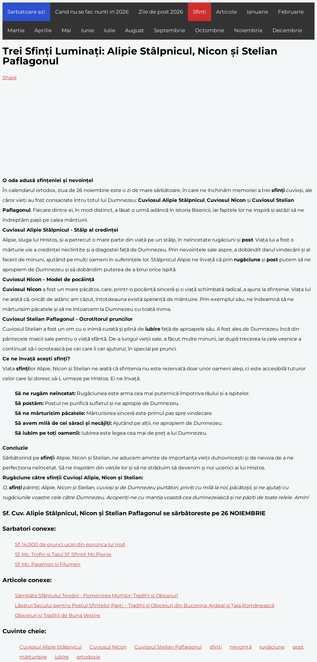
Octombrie (209, 30)
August (134, 30)
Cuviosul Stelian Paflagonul (168, 647)
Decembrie (287, 30)
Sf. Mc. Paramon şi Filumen (47, 564)
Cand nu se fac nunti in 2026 (91, 12)
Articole (226, 12)
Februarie (291, 12)
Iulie (109, 30)
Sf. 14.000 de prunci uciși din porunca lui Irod (70, 544)
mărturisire (33, 657)
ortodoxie (88, 657)
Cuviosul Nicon (108, 647)
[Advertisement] (158, 129)
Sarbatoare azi (26, 12)
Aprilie (43, 30)
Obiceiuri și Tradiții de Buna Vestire (57, 615)
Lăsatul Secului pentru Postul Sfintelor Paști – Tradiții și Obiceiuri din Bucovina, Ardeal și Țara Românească (144, 605)
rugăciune (272, 647)
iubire (61, 657)
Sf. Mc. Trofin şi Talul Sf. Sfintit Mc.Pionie (63, 554)
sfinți (216, 647)
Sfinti (199, 12)
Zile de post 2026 (160, 12)
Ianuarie (257, 12)
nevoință (241, 647)
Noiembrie (248, 30)
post (298, 647)
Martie (15, 30)
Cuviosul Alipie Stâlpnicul (51, 647)
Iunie (87, 30)
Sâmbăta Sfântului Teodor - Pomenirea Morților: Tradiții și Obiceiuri (96, 596)
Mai (66, 30)
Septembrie (169, 30)
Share (9, 78)
